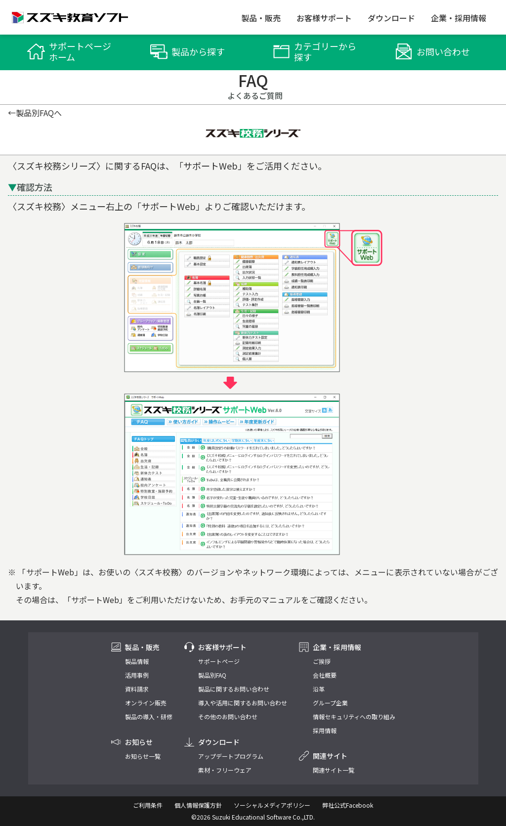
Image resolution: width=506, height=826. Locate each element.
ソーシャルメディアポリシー (272, 805)
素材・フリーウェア (225, 770)
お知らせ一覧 (143, 756)
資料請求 (137, 689)
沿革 (319, 689)
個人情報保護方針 (198, 805)
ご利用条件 (148, 805)
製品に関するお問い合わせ (233, 689)
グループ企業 (330, 702)
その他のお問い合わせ (227, 716)
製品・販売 (261, 18)
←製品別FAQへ (35, 113)
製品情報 (137, 661)
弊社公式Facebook (347, 805)
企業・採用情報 (458, 18)
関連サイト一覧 (333, 770)
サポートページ (219, 661)
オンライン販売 (146, 702)
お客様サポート (324, 18)
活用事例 (137, 675)
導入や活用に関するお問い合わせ (242, 702)
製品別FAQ (212, 675)
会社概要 (325, 675)
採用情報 (325, 730)
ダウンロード (391, 18)
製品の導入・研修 (148, 716)
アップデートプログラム (230, 756)
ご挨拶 (322, 661)
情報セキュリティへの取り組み (354, 716)
